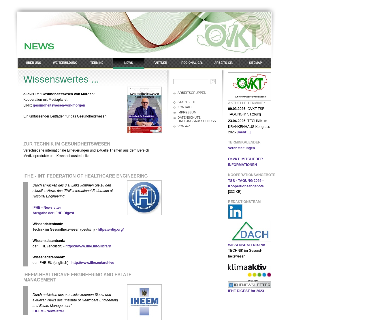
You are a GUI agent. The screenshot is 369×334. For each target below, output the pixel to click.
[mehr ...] (244, 132)
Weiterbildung (65, 62)
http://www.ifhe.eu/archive (92, 263)
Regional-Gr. (192, 62)
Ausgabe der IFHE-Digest (53, 213)
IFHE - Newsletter (47, 208)
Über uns (33, 62)
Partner (160, 62)
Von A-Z (184, 126)
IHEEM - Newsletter (48, 311)
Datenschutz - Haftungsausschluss (197, 119)
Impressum (187, 112)
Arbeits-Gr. (223, 62)
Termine (97, 62)
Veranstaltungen (241, 148)
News (128, 62)
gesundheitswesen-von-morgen (59, 105)
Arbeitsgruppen (192, 92)
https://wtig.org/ (111, 229)
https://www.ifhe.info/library (88, 246)
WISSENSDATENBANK (247, 245)
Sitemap (255, 62)
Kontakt (185, 107)
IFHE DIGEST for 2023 (246, 291)
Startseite (187, 102)
